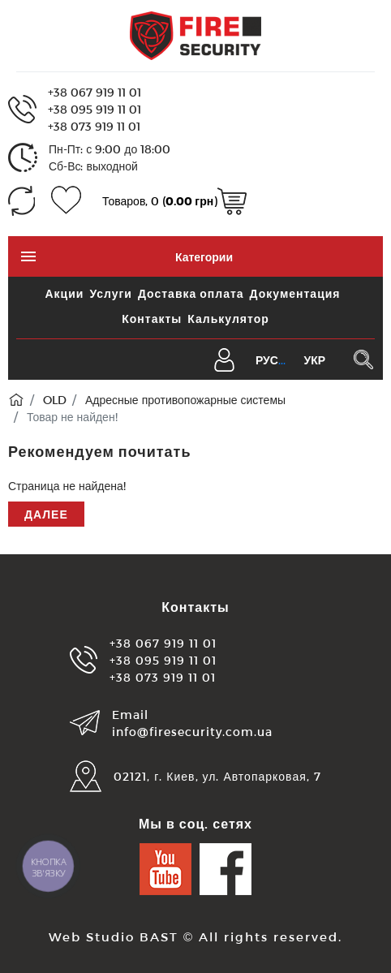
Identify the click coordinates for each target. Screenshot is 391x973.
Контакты (152, 318)
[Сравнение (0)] (21, 201)
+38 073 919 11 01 (94, 126)
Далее (46, 514)
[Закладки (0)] (66, 201)
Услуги (110, 293)
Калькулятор (228, 318)
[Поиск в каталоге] (363, 359)
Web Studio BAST (113, 936)
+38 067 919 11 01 (94, 92)
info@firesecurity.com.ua (192, 731)
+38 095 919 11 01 (94, 109)
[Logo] (195, 34)
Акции (64, 293)
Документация (295, 293)
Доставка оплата (191, 293)
